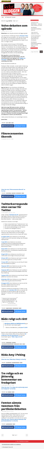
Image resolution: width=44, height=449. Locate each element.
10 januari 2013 (5, 270)
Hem (3, 17)
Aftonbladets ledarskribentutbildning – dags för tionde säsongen (36, 44)
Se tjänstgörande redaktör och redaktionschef (12, 444)
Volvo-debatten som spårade (14, 27)
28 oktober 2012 (5, 279)
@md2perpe (8, 323)
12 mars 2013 (4, 262)
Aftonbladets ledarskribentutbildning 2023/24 (36, 29)
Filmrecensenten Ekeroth (12, 135)
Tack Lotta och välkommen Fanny (35, 33)
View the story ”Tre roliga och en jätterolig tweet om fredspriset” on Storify (14, 388)
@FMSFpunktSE (21, 323)
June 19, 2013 (24, 327)
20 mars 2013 (4, 258)
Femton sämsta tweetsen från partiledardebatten (13, 406)
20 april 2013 (4, 254)
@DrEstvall (14, 323)
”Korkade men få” (13, 214)
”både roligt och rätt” (17, 337)
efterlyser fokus (23, 35)
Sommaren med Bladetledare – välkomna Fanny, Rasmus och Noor (36, 24)
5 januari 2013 (5, 275)
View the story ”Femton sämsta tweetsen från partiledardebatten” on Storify (13, 420)
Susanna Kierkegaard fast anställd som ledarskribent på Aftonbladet (35, 38)
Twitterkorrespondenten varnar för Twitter (14, 207)
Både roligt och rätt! (14, 319)
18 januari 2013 (5, 266)
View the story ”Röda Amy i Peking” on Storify (14, 359)
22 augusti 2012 (5, 283)
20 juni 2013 (4, 249)
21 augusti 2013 (5, 236)
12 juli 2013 (4, 242)
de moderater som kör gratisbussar (13, 334)
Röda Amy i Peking (13, 355)
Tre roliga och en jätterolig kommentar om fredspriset (12, 378)
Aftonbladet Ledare (10, 17)
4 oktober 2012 (13, 290)
